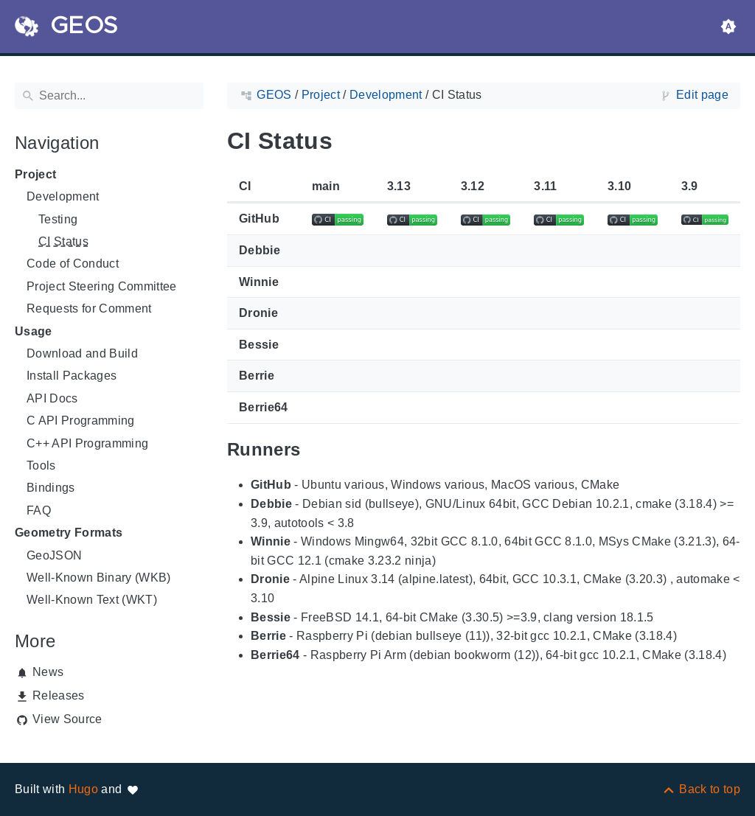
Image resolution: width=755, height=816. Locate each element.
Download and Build (82, 353)
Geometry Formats (68, 532)
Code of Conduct (73, 263)
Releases (58, 695)
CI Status (63, 241)
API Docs (52, 398)
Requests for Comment (89, 308)
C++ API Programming (87, 443)
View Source (67, 719)
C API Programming (81, 420)
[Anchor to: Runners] (317, 449)
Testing (57, 219)
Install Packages (71, 375)
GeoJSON (54, 555)
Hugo (83, 789)
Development (63, 196)
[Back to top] (700, 789)
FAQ (39, 510)
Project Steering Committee (102, 286)
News (47, 672)
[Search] (109, 96)
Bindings (51, 487)
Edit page (702, 94)
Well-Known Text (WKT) (92, 599)
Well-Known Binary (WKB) (99, 577)
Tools (41, 465)
